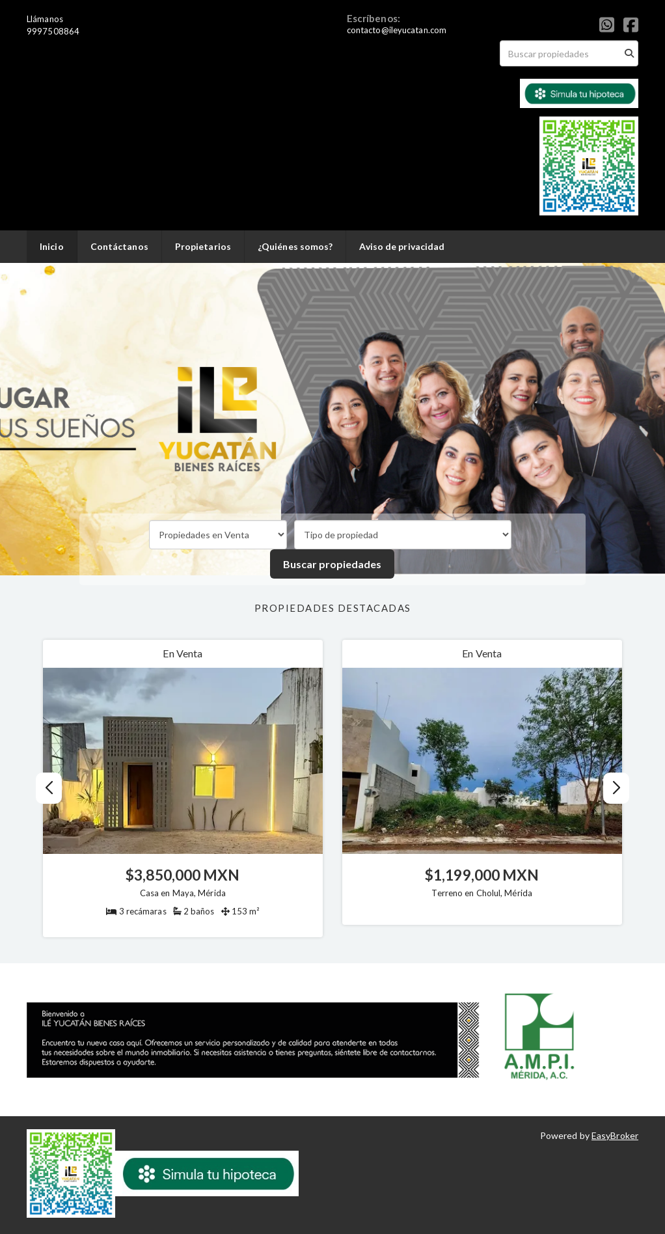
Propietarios (203, 246)
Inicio (52, 246)
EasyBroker (614, 1135)
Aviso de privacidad (401, 246)
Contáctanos (119, 246)
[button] (616, 788)
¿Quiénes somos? (295, 246)
